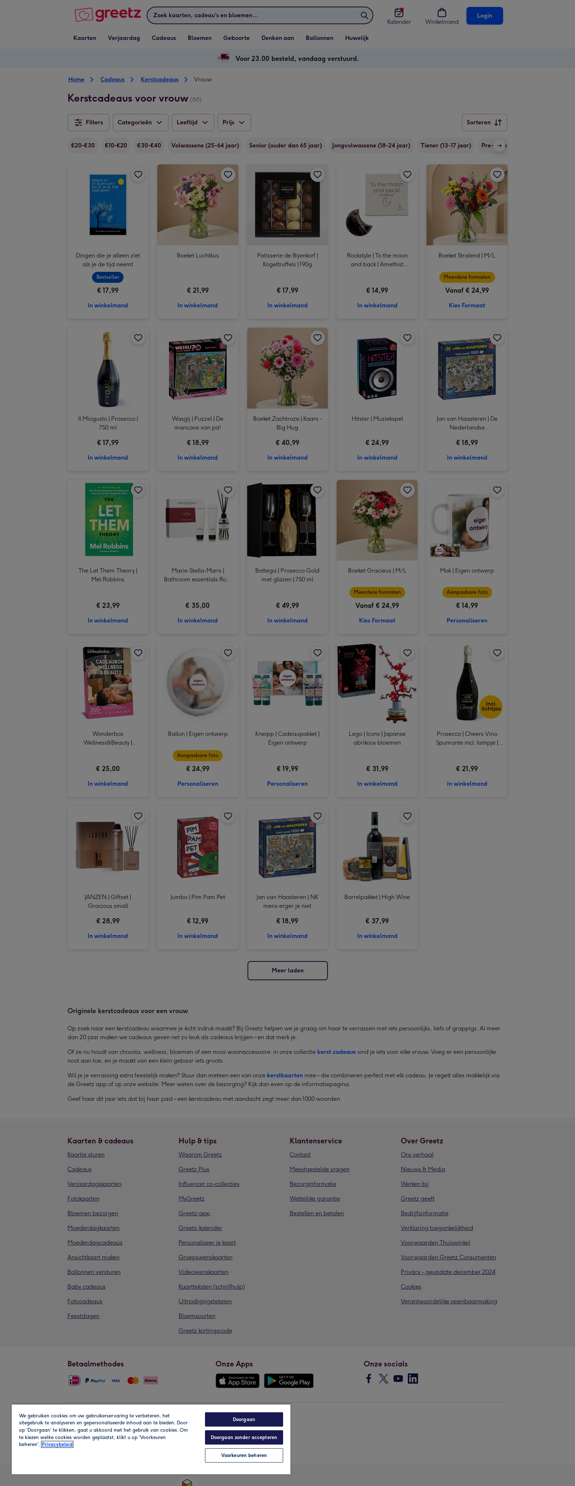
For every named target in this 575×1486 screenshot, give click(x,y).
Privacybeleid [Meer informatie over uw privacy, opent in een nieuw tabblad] (57, 1444)
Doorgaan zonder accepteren (244, 1437)
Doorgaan (244, 1419)
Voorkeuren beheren (244, 1455)
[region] (151, 1439)
